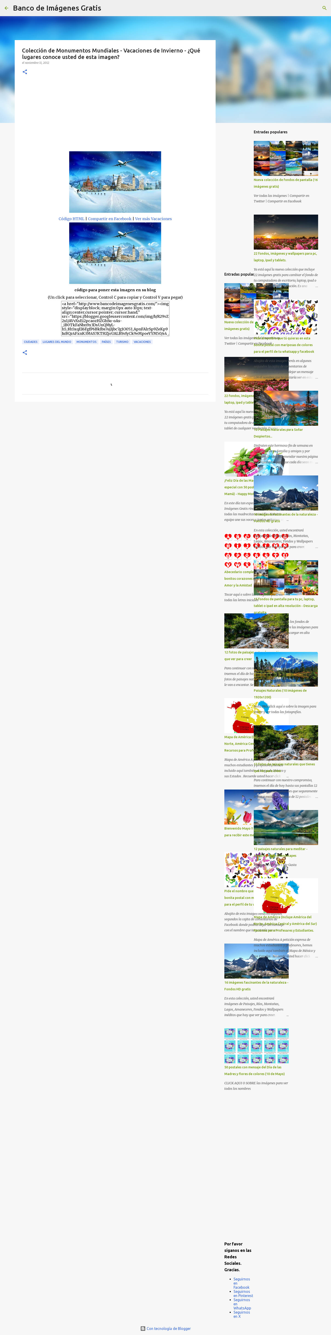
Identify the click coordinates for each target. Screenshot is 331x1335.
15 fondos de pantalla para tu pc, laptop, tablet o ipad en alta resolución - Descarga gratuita (286, 605)
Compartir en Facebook (109, 218)
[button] (25, 72)
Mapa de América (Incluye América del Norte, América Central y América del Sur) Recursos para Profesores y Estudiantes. (285, 923)
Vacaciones (142, 341)
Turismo (122, 341)
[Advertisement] (115, 117)
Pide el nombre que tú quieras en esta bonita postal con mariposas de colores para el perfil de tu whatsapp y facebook (284, 344)
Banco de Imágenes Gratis (57, 8)
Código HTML (71, 218)
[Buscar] (107, 8)
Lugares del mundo (57, 341)
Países (106, 341)
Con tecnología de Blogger (165, 1328)
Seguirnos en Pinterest (243, 1293)
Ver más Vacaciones (153, 218)
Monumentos (87, 341)
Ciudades (30, 341)
